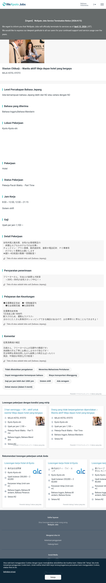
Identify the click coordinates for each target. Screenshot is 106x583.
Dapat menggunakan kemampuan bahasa (24, 375)
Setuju (53, 577)
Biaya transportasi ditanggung (63, 375)
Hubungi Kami (53, 544)
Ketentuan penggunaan (52, 540)
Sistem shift (45, 381)
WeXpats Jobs (53, 524)
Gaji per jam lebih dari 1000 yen (19, 381)
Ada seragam (63, 381)
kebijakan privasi (9, 572)
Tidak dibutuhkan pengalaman (19, 369)
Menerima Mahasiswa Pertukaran (54, 369)
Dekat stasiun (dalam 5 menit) (18, 387)
